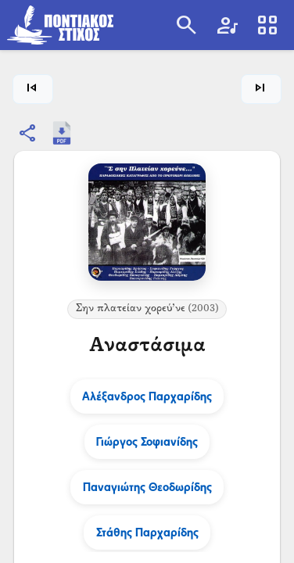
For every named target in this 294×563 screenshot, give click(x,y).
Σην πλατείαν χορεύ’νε (147, 308)
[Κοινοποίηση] (28, 133)
